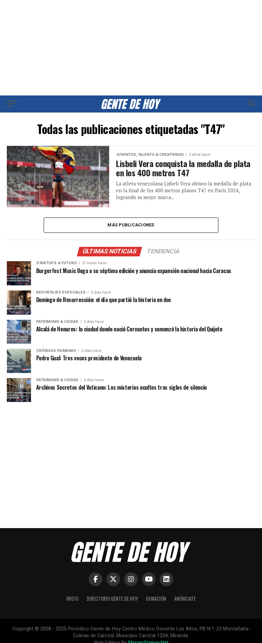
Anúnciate (185, 598)
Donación (156, 598)
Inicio (72, 598)
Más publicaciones (130, 224)
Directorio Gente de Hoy (112, 598)
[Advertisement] (131, 47)
